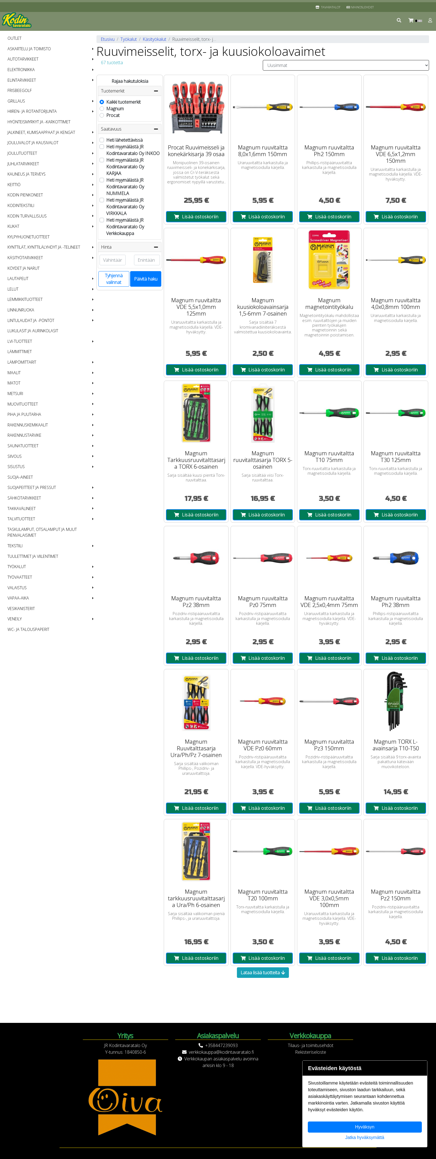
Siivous (15, 456)
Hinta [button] (129, 247)
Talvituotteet (21, 518)
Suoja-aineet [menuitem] (20, 477)
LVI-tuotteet (20, 341)
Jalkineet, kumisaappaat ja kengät (41, 132)
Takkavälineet (22, 508)
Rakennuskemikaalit (28, 425)
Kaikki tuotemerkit (123, 102)
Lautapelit (18, 278)
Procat (113, 115)
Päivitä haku (145, 279)
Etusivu (108, 39)
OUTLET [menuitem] (14, 38)
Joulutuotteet (22, 153)
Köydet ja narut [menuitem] (23, 268)
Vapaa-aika (18, 598)
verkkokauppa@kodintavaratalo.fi (221, 1052)
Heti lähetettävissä (124, 140)
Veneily (15, 618)
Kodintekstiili (21, 205)
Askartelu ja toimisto (29, 48)
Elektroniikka (21, 69)
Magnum (115, 109)
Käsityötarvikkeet (25, 257)
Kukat (13, 226)
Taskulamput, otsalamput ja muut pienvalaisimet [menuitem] (42, 532)
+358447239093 (221, 1045)
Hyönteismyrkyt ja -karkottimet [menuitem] (39, 121)
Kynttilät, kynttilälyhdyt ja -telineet (44, 247)
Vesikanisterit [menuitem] (21, 608)
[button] (399, 20)
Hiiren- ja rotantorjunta (32, 111)
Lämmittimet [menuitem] (20, 351)
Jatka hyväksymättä (364, 1137)
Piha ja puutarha (24, 414)
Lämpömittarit (22, 362)
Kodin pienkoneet (25, 195)
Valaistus (17, 587)
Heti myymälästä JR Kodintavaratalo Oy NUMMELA (125, 186)
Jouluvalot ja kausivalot (33, 142)
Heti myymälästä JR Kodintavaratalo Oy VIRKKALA (125, 206)
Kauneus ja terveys (27, 174)
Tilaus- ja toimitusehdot (310, 1045)
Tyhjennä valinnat (114, 279)
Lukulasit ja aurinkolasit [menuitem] (33, 330)
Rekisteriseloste (310, 1052)
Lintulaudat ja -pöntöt (31, 320)
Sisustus (16, 466)
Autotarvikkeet (23, 59)
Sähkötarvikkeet (24, 498)
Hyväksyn (364, 1127)
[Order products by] (346, 65)
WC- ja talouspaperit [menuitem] (28, 629)
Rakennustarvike (24, 435)
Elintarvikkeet (22, 80)
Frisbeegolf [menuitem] (20, 90)
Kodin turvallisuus (27, 216)
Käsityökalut (154, 39)
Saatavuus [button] (129, 129)
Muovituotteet (23, 404)
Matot (14, 383)
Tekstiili (15, 545)
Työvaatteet (20, 577)
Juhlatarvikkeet (23, 163)
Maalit (14, 372)
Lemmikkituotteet (25, 299)
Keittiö (14, 184)
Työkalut (17, 566)
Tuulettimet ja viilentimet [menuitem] (33, 556)
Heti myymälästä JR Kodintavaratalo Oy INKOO (133, 150)
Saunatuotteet (23, 445)
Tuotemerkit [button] (129, 91)
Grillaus (16, 101)
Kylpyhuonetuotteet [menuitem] (28, 236)
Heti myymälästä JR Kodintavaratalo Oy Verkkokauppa (125, 226)
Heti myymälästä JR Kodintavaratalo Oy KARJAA (125, 166)
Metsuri (15, 393)
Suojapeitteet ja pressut (32, 487)
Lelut (13, 289)
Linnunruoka (21, 310)
